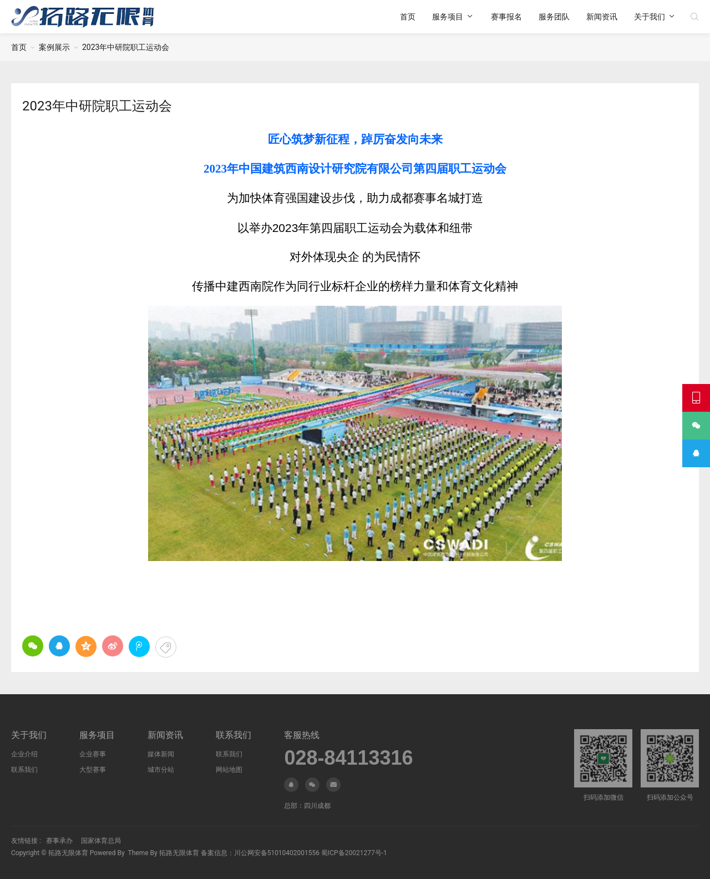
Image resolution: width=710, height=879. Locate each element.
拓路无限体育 (68, 853)
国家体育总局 (101, 841)
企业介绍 (24, 754)
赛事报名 (506, 16)
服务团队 (554, 16)
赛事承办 (59, 841)
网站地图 (229, 770)
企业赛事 (92, 754)
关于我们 (649, 16)
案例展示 (54, 47)
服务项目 (447, 16)
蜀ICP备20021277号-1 (354, 853)
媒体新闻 (161, 754)
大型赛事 (92, 770)
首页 (407, 16)
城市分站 (161, 770)
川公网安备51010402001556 (277, 853)
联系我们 (24, 770)
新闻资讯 (601, 16)
